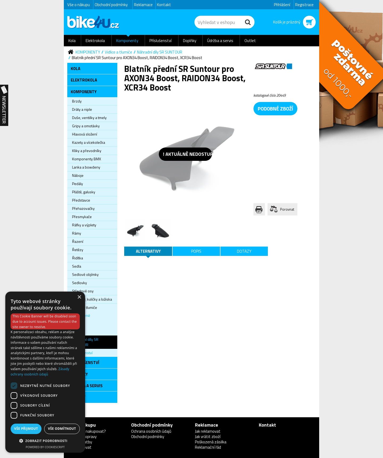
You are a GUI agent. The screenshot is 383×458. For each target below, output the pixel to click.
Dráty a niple (82, 109)
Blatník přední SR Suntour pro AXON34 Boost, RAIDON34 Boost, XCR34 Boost (137, 58)
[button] (45, 440)
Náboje (78, 175)
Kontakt (164, 5)
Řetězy (77, 249)
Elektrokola (95, 41)
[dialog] (45, 372)
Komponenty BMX (86, 159)
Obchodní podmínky (111, 5)
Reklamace (143, 5)
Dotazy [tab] (244, 251)
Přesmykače (82, 216)
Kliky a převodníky (86, 150)
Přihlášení (282, 5)
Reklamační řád (208, 447)
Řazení (77, 241)
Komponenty (127, 41)
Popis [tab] (196, 251)
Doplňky (189, 41)
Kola (72, 41)
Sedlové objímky (85, 274)
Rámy (76, 233)
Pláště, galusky (83, 192)
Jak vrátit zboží (207, 437)
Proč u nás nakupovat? (86, 431)
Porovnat (287, 209)
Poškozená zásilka (210, 442)
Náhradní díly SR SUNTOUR (159, 52)
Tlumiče (78, 323)
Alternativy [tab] (148, 251)
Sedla (76, 266)
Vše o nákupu (78, 5)
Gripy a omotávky (86, 126)
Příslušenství (160, 41)
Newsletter (4, 105)
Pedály (77, 183)
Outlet (250, 41)
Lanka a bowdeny (86, 167)
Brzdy (77, 101)
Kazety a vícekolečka (88, 142)
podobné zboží (275, 108)
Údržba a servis (220, 41)
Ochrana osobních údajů (151, 431)
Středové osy (83, 291)
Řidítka (77, 258)
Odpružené (81, 315)
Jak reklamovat (207, 431)
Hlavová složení (84, 134)
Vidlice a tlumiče (118, 52)
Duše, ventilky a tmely (89, 117)
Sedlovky (79, 282)
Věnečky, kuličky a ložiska (92, 299)
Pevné (77, 331)
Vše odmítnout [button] (62, 428)
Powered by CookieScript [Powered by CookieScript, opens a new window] (45, 447)
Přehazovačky (83, 208)
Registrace (304, 5)
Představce (81, 200)
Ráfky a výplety (84, 225)
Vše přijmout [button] (26, 428)
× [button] (79, 297)
